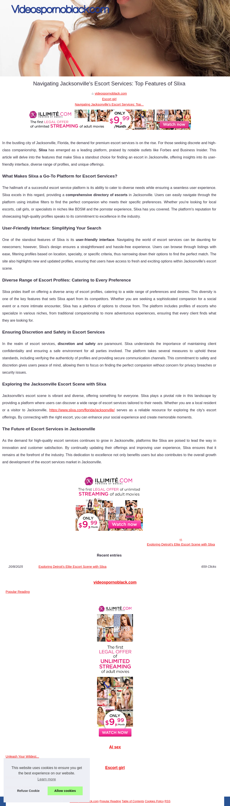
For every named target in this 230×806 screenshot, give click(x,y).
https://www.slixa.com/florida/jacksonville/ (82, 410)
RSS (167, 801)
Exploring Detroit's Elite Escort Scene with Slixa (181, 544)
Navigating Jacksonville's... (25, 787)
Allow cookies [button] (65, 791)
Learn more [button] (47, 779)
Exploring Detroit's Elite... (24, 777)
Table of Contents (133, 801)
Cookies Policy (154, 801)
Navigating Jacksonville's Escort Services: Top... (109, 104)
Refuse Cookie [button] (28, 791)
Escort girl (109, 99)
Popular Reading (18, 592)
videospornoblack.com (111, 93)
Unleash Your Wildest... (22, 756)
